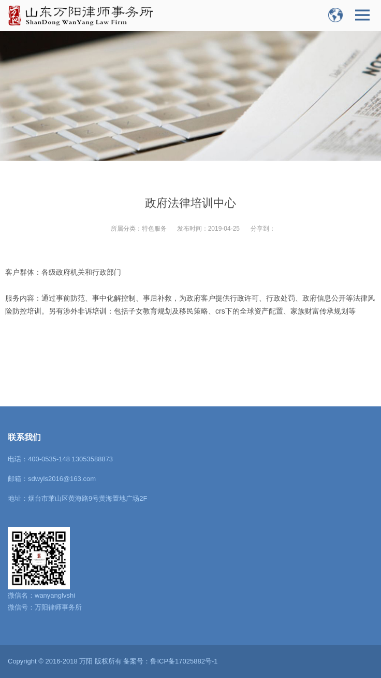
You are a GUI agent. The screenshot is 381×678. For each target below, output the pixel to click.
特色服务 (154, 228)
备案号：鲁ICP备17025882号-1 (170, 661)
